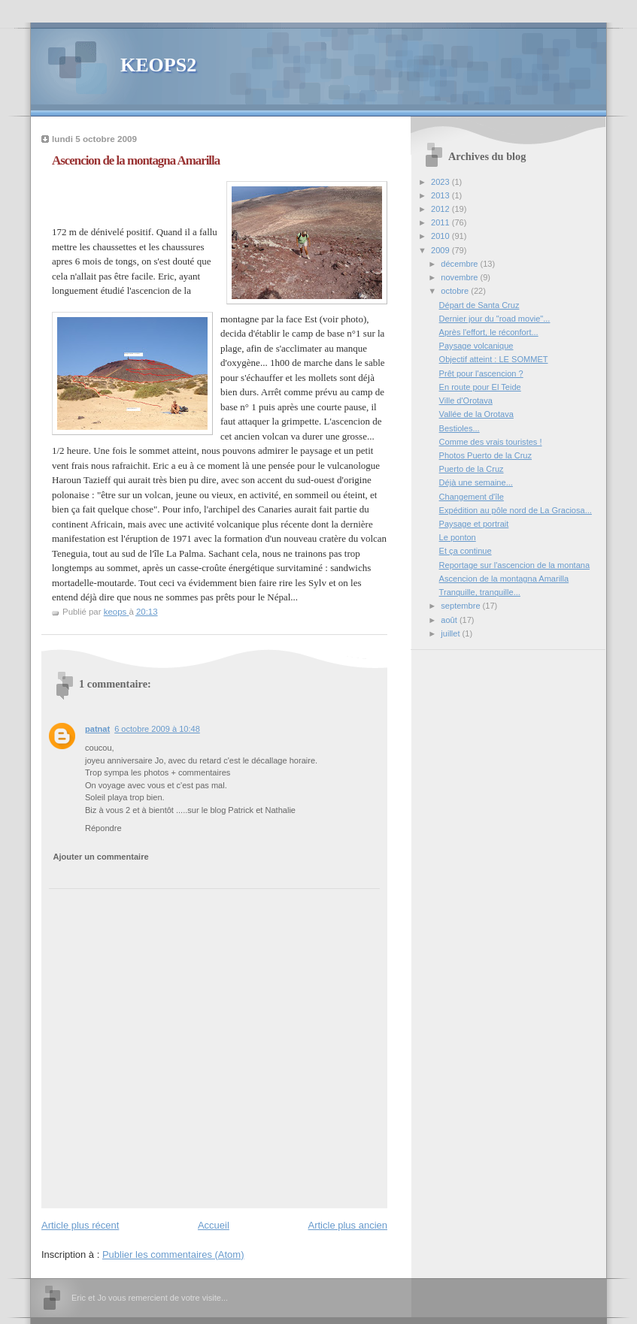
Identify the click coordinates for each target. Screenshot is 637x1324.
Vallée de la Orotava (476, 414)
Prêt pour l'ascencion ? (481, 373)
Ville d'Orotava (466, 400)
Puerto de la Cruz (471, 468)
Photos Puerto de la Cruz (485, 455)
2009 (441, 250)
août (450, 619)
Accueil (213, 1225)
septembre (461, 605)
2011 (441, 222)
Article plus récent (80, 1225)
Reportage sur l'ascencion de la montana (514, 565)
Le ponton (457, 537)
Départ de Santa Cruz (479, 305)
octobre (456, 290)
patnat (97, 728)
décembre (460, 263)
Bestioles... (459, 428)
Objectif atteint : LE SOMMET (493, 359)
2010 (441, 235)
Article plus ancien (348, 1225)
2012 (441, 208)
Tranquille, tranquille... (479, 592)
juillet (451, 633)
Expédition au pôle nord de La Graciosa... (515, 510)
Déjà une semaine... (476, 482)
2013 (441, 195)
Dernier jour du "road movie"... (495, 318)
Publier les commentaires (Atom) (173, 1254)
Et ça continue (465, 550)
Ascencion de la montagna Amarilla (504, 578)
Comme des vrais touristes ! (490, 441)
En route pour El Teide (480, 386)
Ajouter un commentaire (101, 856)
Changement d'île (471, 496)
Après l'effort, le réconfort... (488, 332)
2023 (441, 181)
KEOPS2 (158, 65)
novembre (460, 277)
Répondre (103, 828)
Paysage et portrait (474, 523)
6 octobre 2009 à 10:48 (157, 728)
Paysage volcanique (476, 345)
